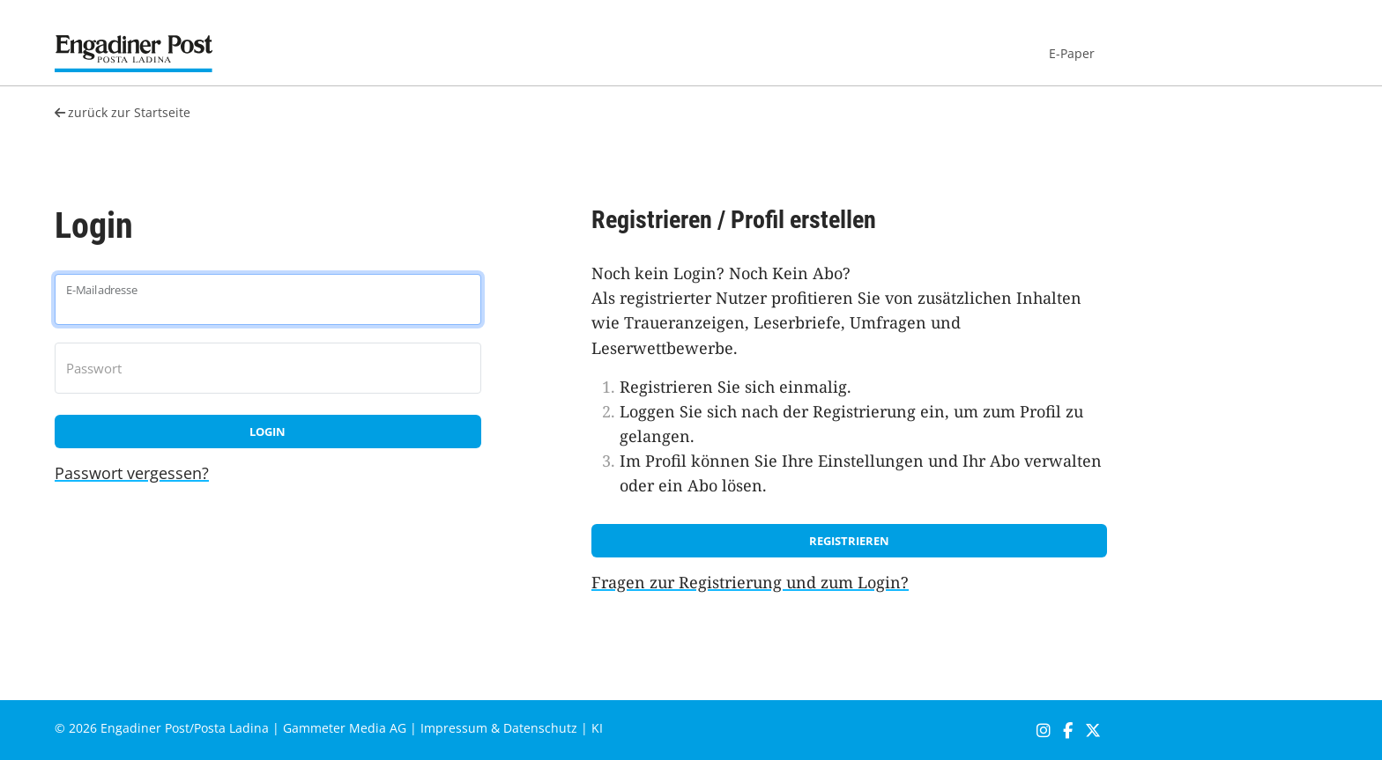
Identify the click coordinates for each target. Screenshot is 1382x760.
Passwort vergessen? (132, 472)
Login (267, 431)
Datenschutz (540, 727)
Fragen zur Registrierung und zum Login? (750, 582)
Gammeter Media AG (344, 727)
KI (597, 727)
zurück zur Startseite (122, 112)
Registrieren (849, 541)
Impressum (453, 727)
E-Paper (1072, 53)
